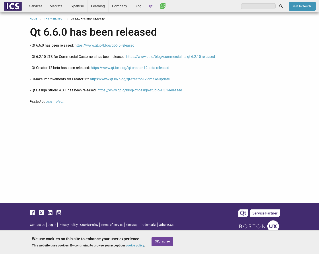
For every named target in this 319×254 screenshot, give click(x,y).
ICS (12, 6)
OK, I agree (162, 241)
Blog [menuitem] (138, 6)
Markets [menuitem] (56, 6)
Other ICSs (166, 224)
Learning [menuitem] (98, 6)
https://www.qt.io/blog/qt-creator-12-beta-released (130, 68)
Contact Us (37, 224)
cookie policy (135, 245)
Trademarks (148, 224)
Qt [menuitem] (150, 6)
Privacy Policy (68, 224)
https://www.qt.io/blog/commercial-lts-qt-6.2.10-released (170, 57)
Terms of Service (112, 224)
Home (33, 18)
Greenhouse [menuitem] (162, 6)
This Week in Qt (54, 18)
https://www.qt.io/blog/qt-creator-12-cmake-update (130, 79)
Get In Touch (302, 6)
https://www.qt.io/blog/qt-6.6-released (104, 45)
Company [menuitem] (119, 6)
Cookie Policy (89, 224)
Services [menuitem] (35, 6)
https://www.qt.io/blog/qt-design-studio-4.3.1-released (139, 90)
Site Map (132, 224)
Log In (52, 224)
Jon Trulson (55, 101)
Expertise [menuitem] (77, 6)
